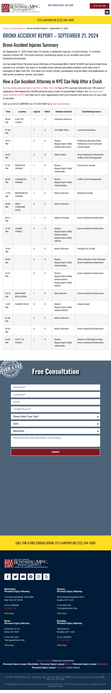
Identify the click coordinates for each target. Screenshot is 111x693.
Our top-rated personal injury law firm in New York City (30, 88)
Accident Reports (17, 28)
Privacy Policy (44, 661)
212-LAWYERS (63, 543)
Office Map (9, 613)
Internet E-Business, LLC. (57, 684)
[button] (107, 12)
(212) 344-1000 (85, 543)
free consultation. (61, 104)
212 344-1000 (10, 608)
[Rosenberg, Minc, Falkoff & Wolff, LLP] (55, 495)
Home (5, 28)
